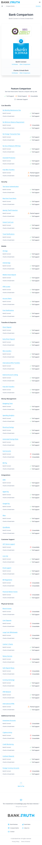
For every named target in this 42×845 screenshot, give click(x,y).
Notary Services (7, 656)
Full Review (15, 64)
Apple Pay (6, 492)
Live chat (5, 556)
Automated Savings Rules (10, 439)
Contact (12, 831)
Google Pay (6, 503)
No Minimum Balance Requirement (13, 122)
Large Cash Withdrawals (10, 632)
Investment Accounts (9, 720)
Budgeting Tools (8, 403)
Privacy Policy (15, 841)
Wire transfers (7, 351)
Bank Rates (27, 824)
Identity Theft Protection (10, 210)
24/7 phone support (9, 544)
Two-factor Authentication (11, 186)
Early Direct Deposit (9, 339)
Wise (4, 515)
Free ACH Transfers (8, 387)
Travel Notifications (8, 234)
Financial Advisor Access (10, 592)
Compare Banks (10, 6)
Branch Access (7, 608)
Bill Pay (5, 463)
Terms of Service (25, 841)
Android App (6, 263)
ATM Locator (6, 286)
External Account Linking (10, 375)
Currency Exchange (8, 680)
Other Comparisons (25, 64)
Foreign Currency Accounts (11, 768)
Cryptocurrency (7, 732)
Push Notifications (8, 310)
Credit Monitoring (8, 744)
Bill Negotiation (7, 580)
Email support (7, 568)
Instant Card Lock (8, 222)
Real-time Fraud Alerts (9, 198)
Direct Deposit (7, 327)
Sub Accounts (7, 451)
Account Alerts (7, 298)
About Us (26, 828)
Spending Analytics (8, 415)
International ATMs (8, 704)
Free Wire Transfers (9, 170)
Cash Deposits (7, 620)
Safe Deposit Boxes (8, 668)
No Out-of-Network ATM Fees (12, 146)
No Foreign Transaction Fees (11, 134)
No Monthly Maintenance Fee (12, 110)
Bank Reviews (14, 824)
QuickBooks (6, 527)
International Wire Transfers (11, 363)
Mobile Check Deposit (9, 275)
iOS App (5, 251)
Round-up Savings (8, 427)
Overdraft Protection (9, 158)
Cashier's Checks (8, 644)
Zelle (4, 480)
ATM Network (7, 692)
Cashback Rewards (8, 756)
